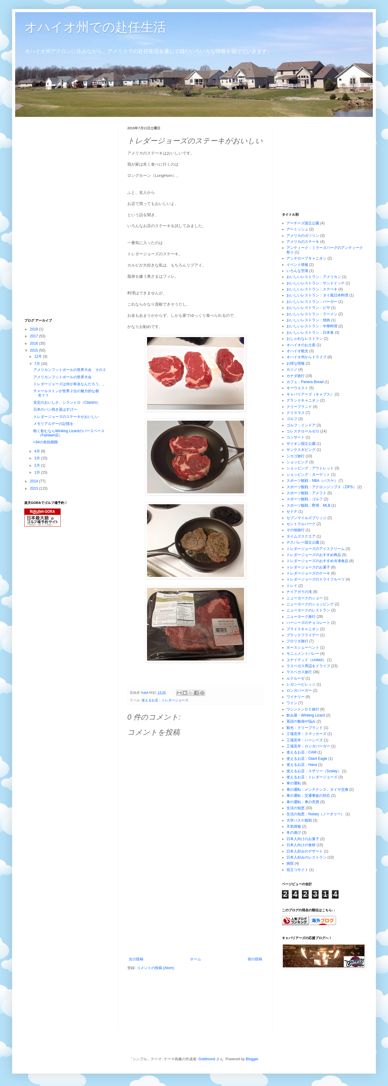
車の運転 (293, 783)
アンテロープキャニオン (306, 258)
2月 (37, 465)
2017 (34, 336)
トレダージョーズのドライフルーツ (315, 579)
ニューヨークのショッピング (310, 604)
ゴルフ (291, 419)
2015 (34, 350)
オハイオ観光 (297, 351)
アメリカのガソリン (302, 235)
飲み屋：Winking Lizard (305, 715)
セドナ (291, 511)
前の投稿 (255, 959)
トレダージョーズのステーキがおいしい (66, 417)
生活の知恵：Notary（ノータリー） (315, 814)
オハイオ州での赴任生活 (95, 27)
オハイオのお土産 (301, 345)
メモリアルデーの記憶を (53, 424)
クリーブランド (299, 407)
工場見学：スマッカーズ (306, 734)
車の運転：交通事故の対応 (308, 795)
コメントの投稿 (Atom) (155, 968)
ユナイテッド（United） (306, 660)
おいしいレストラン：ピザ (308, 308)
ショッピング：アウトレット (310, 468)
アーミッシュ (297, 229)
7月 (37, 364)
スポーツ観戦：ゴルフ (304, 499)
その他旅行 (295, 530)
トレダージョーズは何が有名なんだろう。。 (69, 384)
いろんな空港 (297, 271)
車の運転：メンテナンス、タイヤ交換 (317, 789)
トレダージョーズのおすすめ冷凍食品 (317, 561)
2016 (34, 343)
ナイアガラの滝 (299, 592)
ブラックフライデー (302, 635)
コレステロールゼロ (302, 431)
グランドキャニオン (302, 400)
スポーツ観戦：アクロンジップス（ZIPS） (321, 487)
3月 (37, 458)
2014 (34, 481)
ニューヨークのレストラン (308, 610)
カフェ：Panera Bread (304, 382)
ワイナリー (295, 697)
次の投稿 (136, 959)
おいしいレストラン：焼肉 (308, 320)
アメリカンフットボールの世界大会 (62, 377)
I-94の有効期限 (45, 442)
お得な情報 (295, 363)
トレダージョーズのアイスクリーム (315, 549)
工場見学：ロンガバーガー (308, 746)
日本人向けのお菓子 (302, 839)
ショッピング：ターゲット (308, 474)
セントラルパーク (301, 524)
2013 (34, 488)
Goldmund (207, 1059)
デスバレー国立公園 (302, 542)
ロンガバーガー (299, 690)
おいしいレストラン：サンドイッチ (315, 283)
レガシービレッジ (301, 684)
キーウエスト (297, 388)
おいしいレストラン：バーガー (311, 302)
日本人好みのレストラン (306, 857)
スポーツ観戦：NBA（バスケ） (312, 480)
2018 (34, 329)
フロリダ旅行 (297, 641)
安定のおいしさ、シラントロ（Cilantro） (66, 402)
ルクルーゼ (295, 678)
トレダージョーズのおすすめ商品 (313, 555)
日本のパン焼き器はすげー (55, 409)
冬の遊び (293, 832)
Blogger (252, 1059)
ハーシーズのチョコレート (308, 623)
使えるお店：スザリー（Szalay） (313, 771)
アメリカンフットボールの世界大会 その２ (69, 370)
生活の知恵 (295, 808)
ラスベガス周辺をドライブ (308, 666)
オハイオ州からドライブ (306, 357)
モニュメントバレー (302, 653)
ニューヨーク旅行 (301, 616)
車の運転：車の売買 (302, 802)
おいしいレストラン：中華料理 (311, 326)
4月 (37, 451)
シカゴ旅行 (295, 456)
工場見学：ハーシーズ (304, 740)
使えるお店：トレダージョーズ (165, 700)
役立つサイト (297, 870)
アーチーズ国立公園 (302, 223)
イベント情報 (297, 265)
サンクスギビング (301, 450)
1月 (37, 472)
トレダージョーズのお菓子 (308, 567)
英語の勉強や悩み (301, 721)
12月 (38, 356)
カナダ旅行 (295, 376)
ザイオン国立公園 (301, 444)
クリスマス (295, 413)
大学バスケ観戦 (299, 820)
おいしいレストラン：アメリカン (313, 277)
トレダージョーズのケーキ (308, 573)
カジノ (291, 369)
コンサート (295, 437)
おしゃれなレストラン (304, 338)
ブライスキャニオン (302, 629)
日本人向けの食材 (301, 845)
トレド (291, 586)
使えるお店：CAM (301, 752)
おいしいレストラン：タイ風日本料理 (317, 295)
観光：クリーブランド (304, 728)
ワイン (291, 703)
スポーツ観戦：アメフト (306, 493)
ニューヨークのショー (304, 598)
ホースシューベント (302, 647)
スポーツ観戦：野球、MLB (308, 505)
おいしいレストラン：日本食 (310, 332)
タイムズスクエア (301, 536)
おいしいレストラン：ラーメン (311, 314)
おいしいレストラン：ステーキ (311, 289)
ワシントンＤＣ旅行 (302, 709)
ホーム (195, 959)
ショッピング (297, 462)
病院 (290, 863)
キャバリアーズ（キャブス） (310, 394)
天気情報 (293, 826)
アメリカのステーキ (302, 242)
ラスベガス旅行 (299, 672)
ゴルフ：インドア (301, 425)
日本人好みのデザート (304, 851)
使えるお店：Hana (301, 765)
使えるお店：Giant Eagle (306, 759)
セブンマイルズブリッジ (306, 518)
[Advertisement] (69, 217)
